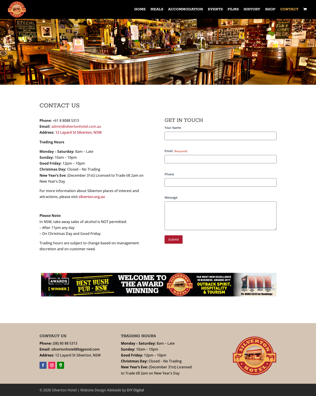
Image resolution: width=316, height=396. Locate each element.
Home (140, 10)
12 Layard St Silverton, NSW (78, 132)
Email (176, 151)
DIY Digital (135, 390)
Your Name (173, 128)
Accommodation (185, 10)
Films (233, 10)
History (252, 10)
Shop (270, 10)
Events (215, 10)
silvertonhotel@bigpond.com (75, 349)
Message (171, 197)
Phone (169, 174)
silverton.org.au (92, 196)
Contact (289, 10)
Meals (157, 10)
